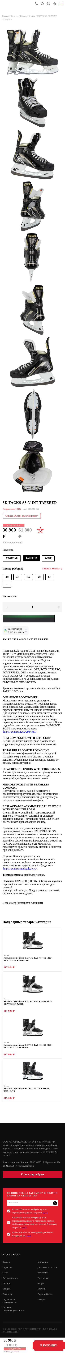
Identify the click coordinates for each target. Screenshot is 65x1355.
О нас (5, 1272)
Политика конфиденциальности (14, 1309)
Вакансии (7, 1294)
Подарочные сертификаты (9, 1300)
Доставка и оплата (47, 1267)
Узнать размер (52, 568)
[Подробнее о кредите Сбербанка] (26, 631)
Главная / (6, 16)
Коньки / (24, 16)
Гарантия (7, 1267)
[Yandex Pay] (29, 618)
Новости (7, 1283)
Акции (41, 1283)
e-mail (28, 1235)
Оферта (41, 1299)
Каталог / (15, 16)
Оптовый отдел (10, 1278)
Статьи (41, 1289)
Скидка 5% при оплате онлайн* (21, 516)
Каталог (7, 1262)
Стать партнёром (32, 1174)
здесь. (45, 1212)
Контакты (43, 1272)
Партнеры (43, 1278)
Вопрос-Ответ (45, 1294)
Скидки (6, 1289)
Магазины (43, 1262)
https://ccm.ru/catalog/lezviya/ (20, 868)
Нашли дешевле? (11, 1351)
